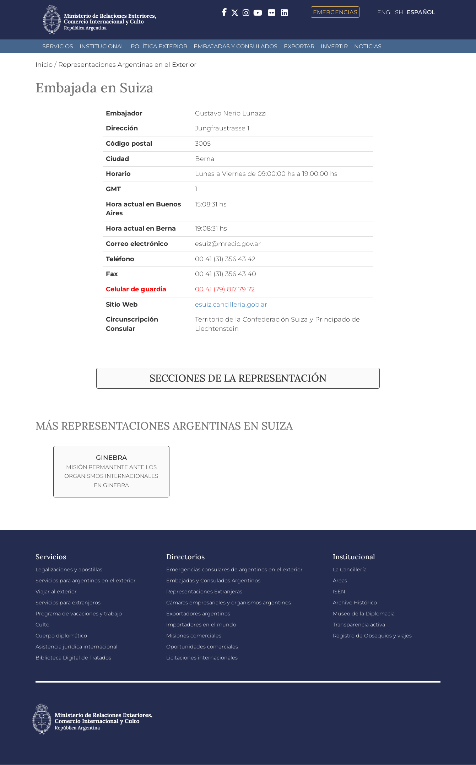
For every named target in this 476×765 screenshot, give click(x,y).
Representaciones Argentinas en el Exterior (127, 65)
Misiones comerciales (193, 635)
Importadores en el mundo (201, 624)
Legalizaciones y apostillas (69, 569)
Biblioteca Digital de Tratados (73, 657)
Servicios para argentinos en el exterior (86, 580)
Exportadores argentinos (198, 613)
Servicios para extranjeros (68, 602)
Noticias (368, 46)
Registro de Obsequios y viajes (372, 635)
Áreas (340, 580)
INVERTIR (334, 46)
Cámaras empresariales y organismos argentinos (228, 602)
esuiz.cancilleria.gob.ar (231, 304)
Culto (42, 624)
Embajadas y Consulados (235, 46)
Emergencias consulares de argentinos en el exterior (234, 569)
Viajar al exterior (56, 591)
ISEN (339, 591)
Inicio (44, 65)
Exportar (299, 46)
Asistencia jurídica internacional (77, 646)
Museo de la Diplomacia (364, 613)
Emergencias (335, 12)
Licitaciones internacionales (202, 657)
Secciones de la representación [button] (238, 378)
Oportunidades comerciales (202, 646)
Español (421, 12)
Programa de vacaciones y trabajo (79, 613)
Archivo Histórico (355, 602)
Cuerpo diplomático (61, 635)
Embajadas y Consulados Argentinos (213, 580)
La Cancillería (350, 569)
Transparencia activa (359, 624)
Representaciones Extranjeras (204, 591)
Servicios (57, 46)
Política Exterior (159, 46)
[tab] (238, 378)
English (390, 12)
